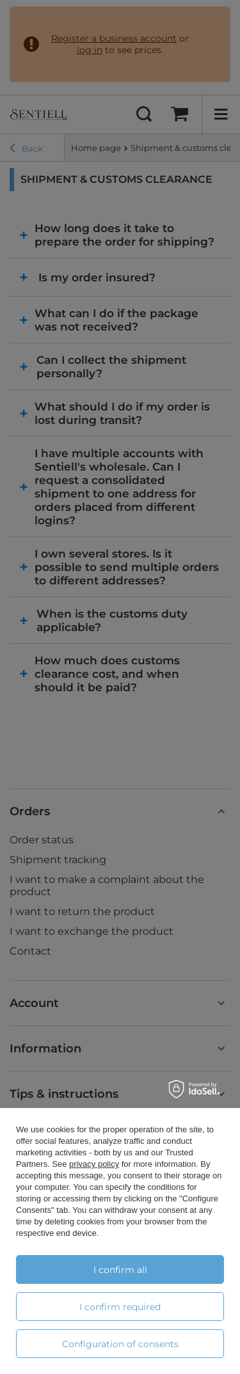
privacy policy (94, 1164)
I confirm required (120, 1307)
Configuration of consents (120, 1344)
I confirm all (120, 1270)
